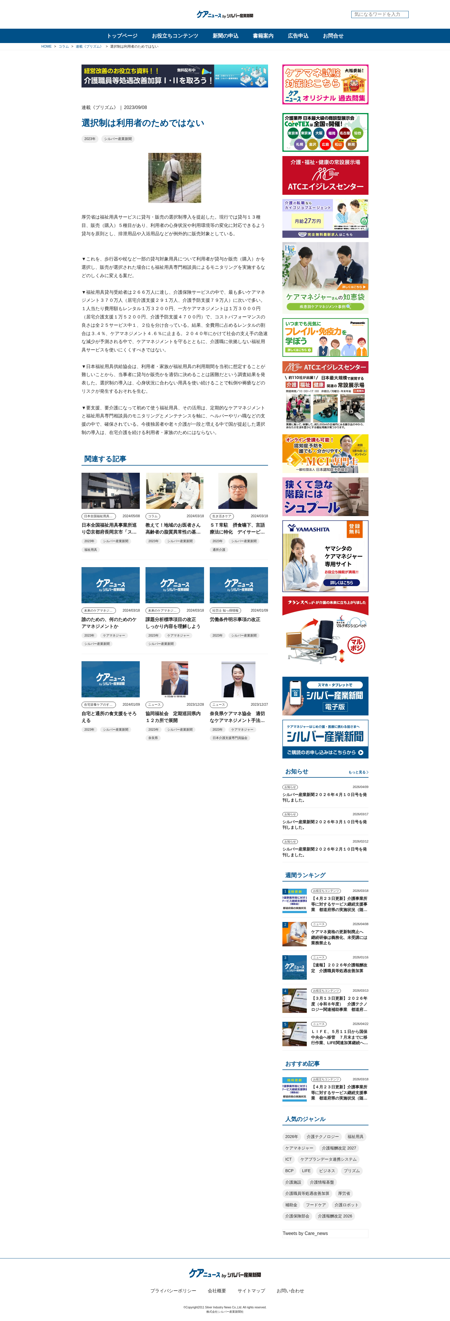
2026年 (291, 1136)
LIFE (306, 1170)
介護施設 (293, 1182)
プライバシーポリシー (173, 1290)
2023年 (90, 139)
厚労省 (344, 1193)
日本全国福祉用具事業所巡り (100, 516)
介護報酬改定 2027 (339, 1148)
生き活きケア (221, 516)
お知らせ (290, 787)
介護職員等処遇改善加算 (307, 1193)
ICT (288, 1159)
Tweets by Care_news (305, 1233)
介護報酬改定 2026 (335, 1216)
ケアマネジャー (114, 635)
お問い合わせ (290, 1290)
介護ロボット (347, 1205)
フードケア (316, 1205)
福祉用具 (90, 549)
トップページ (121, 36)
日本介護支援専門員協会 (230, 738)
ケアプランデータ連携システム (328, 1159)
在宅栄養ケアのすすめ (100, 704)
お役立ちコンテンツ (175, 36)
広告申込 (298, 36)
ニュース (154, 704)
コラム (153, 516)
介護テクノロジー (323, 1136)
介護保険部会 (297, 1216)
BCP (289, 1170)
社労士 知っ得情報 (225, 610)
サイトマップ (251, 1290)
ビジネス (327, 1170)
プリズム (352, 1170)
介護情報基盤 (322, 1182)
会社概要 (217, 1290)
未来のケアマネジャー (100, 610)
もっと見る (357, 772)
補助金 (291, 1205)
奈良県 (153, 738)
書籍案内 (263, 36)
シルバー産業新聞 (118, 139)
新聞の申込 (225, 36)
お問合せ (333, 36)
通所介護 (219, 549)
